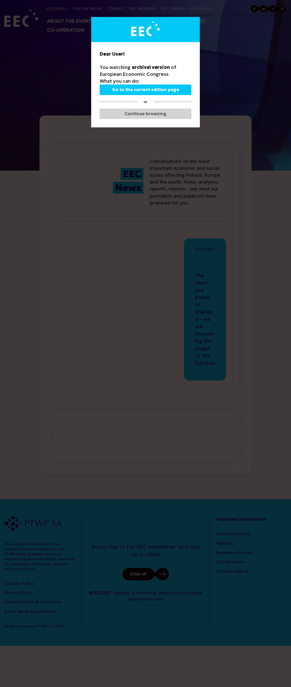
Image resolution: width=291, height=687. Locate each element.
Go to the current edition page (145, 89)
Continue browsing (145, 113)
